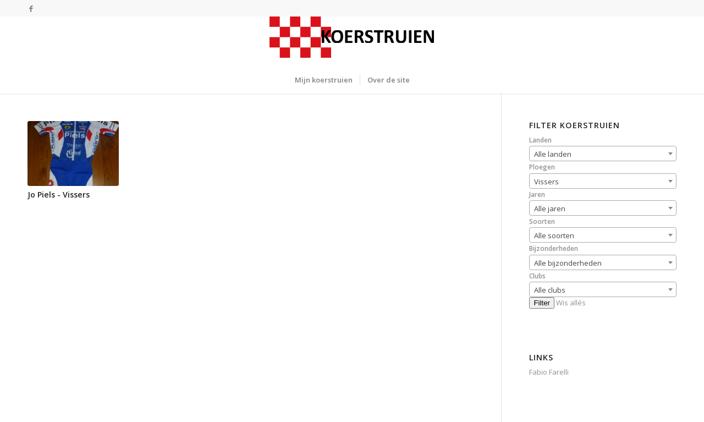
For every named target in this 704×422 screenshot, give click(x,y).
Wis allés (571, 303)
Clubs (537, 276)
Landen (540, 140)
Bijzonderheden (553, 248)
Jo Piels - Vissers (59, 194)
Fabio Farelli (549, 372)
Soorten (542, 221)
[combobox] (602, 153)
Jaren (537, 194)
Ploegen (542, 167)
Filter (542, 303)
